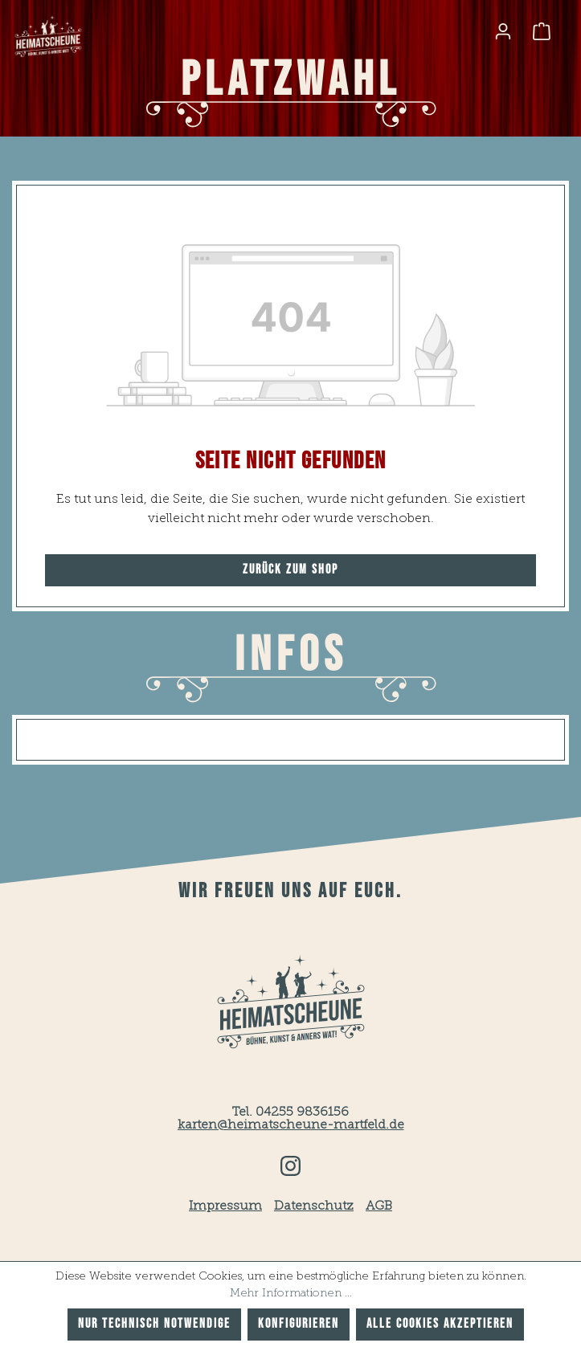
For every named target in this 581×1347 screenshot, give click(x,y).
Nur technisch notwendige (154, 1324)
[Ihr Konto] (503, 31)
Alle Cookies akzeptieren (439, 1324)
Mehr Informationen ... (291, 1293)
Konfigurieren (298, 1324)
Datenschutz (314, 1206)
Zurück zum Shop (290, 570)
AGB (379, 1206)
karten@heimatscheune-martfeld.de (291, 1125)
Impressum (225, 1206)
